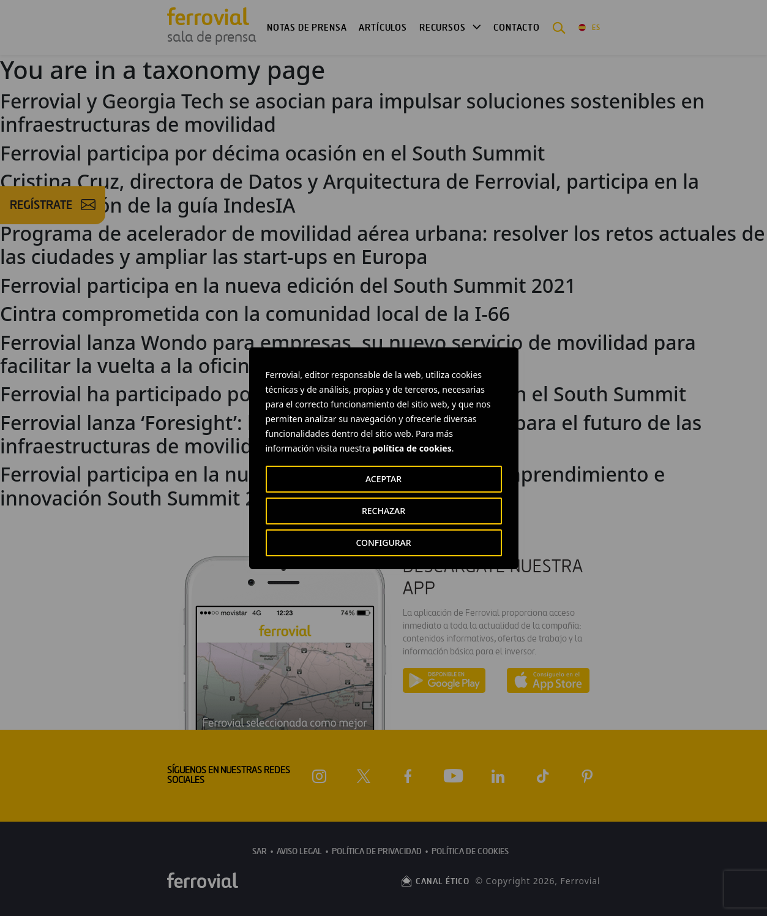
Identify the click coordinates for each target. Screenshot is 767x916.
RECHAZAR (383, 511)
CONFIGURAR (383, 542)
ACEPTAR (383, 479)
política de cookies (411, 448)
